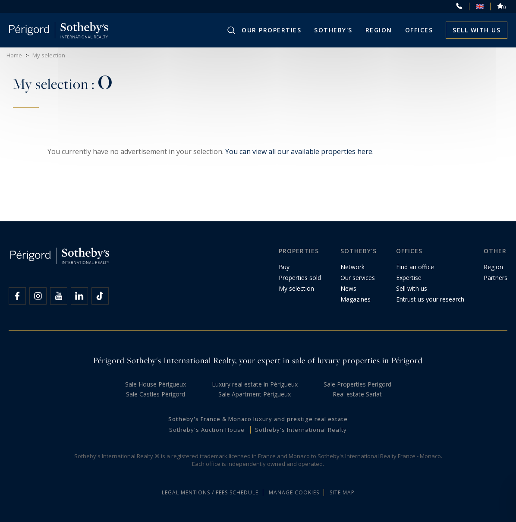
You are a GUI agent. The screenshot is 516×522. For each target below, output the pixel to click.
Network (352, 267)
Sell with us (476, 30)
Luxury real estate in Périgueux (255, 384)
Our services (357, 278)
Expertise (409, 278)
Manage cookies (294, 492)
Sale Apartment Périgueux (254, 394)
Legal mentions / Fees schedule (210, 492)
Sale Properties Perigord (357, 384)
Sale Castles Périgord (155, 394)
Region (378, 30)
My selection (296, 288)
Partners (495, 278)
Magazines (355, 299)
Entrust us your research (430, 299)
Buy (284, 267)
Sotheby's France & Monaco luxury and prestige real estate (258, 419)
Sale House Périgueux (155, 384)
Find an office (415, 267)
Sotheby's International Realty (301, 430)
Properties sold (300, 278)
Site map (342, 492)
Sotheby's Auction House (207, 430)
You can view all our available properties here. (299, 151)
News (348, 288)
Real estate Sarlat (357, 394)
